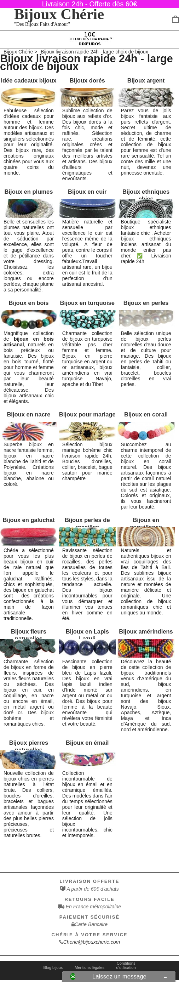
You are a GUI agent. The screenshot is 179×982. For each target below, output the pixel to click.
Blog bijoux (53, 967)
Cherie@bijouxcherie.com (91, 942)
